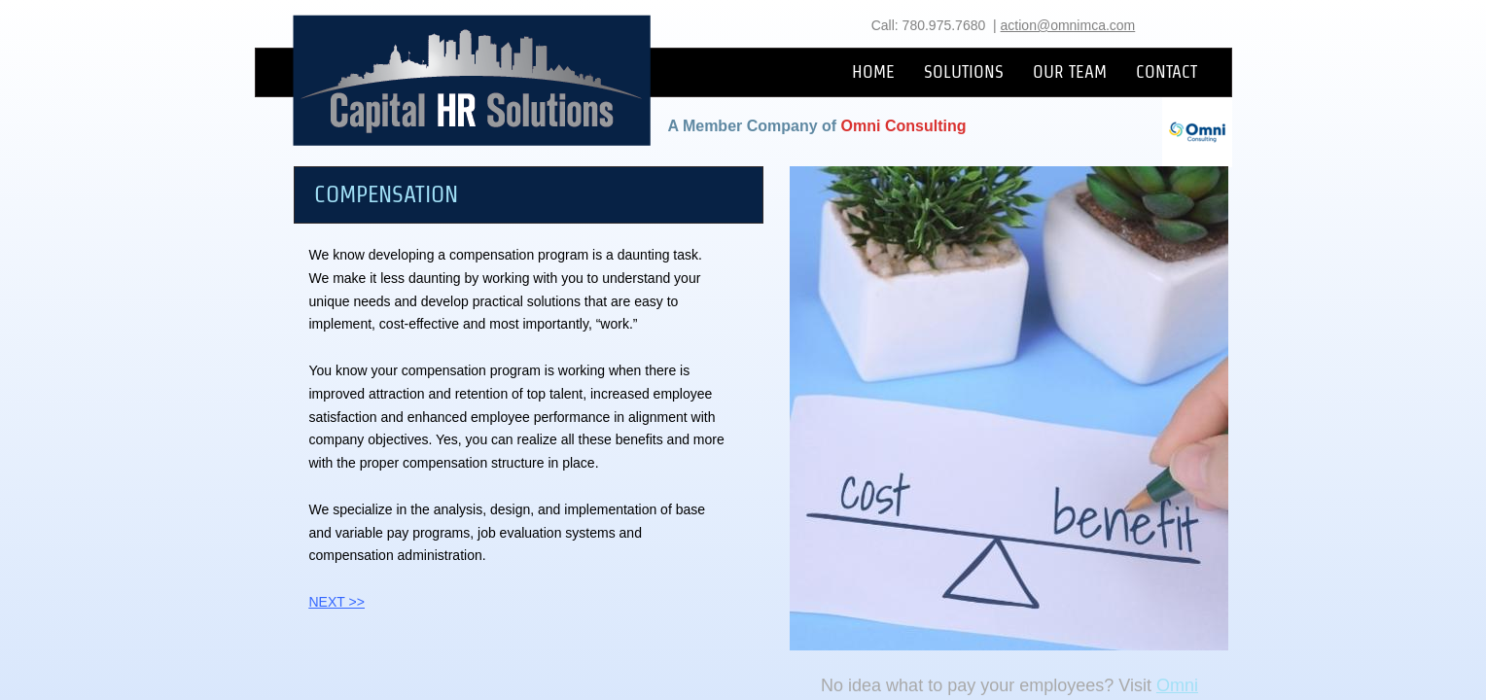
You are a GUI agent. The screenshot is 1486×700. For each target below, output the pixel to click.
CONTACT (1166, 71)
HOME (873, 71)
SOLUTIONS (964, 71)
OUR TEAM (1070, 71)
